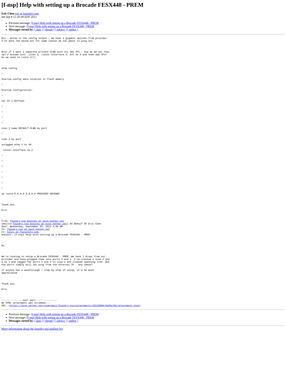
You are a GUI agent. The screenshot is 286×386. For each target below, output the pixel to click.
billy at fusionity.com (22, 271)
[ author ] (72, 29)
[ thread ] (48, 29)
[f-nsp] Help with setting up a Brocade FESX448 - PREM (65, 23)
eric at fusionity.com (27, 13)
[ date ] (38, 29)
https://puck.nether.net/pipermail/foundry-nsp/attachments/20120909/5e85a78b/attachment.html (75, 359)
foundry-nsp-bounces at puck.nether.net (37, 258)
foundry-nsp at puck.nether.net (28, 267)
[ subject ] (61, 29)
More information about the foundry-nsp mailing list (32, 382)
